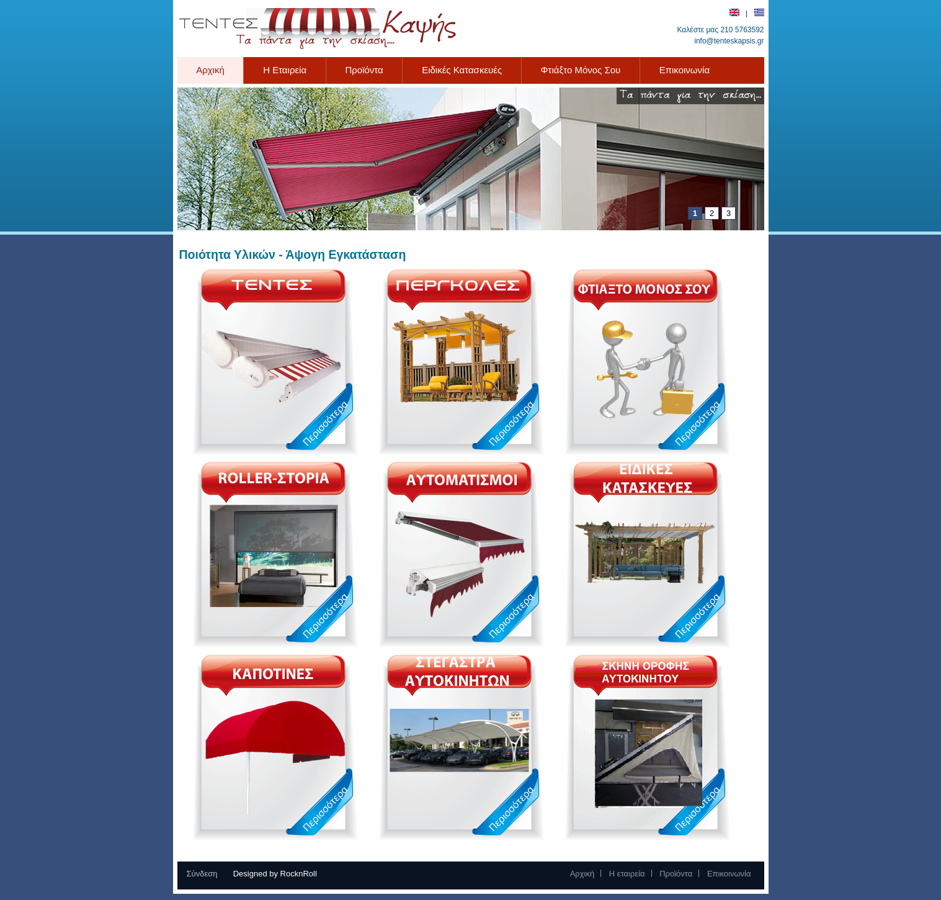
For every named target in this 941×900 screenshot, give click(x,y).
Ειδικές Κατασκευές (462, 70)
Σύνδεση (202, 873)
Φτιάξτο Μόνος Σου (581, 70)
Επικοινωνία (684, 70)
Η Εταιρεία (284, 70)
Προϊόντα (370, 70)
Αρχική (210, 70)
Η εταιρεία (627, 873)
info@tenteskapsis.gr (729, 41)
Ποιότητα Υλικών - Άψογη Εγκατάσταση (292, 254)
